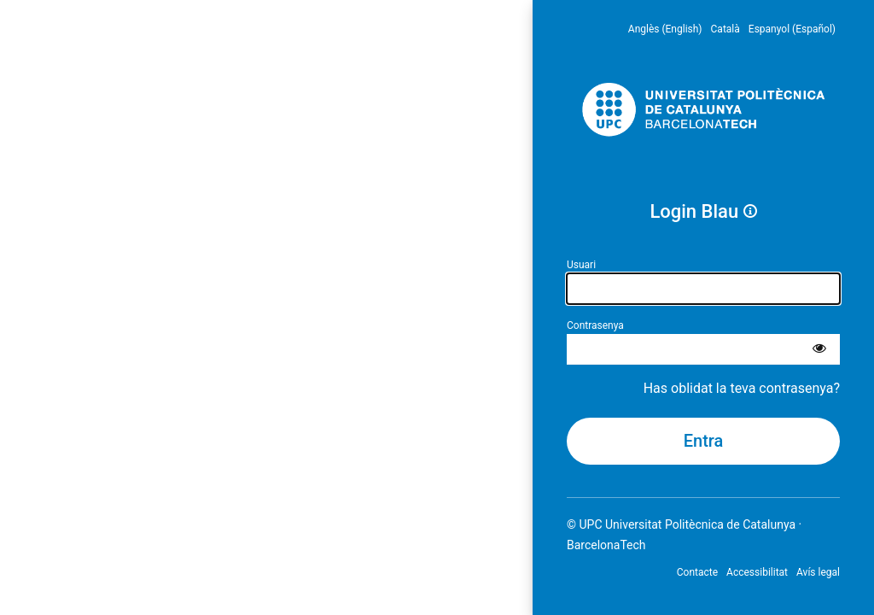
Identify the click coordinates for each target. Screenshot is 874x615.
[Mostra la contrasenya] (819, 349)
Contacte (697, 572)
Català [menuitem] (725, 29)
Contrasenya (595, 325)
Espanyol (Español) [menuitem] (792, 29)
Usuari (581, 265)
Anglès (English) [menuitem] (665, 29)
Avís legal (818, 572)
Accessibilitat (757, 572)
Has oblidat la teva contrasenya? (742, 388)
